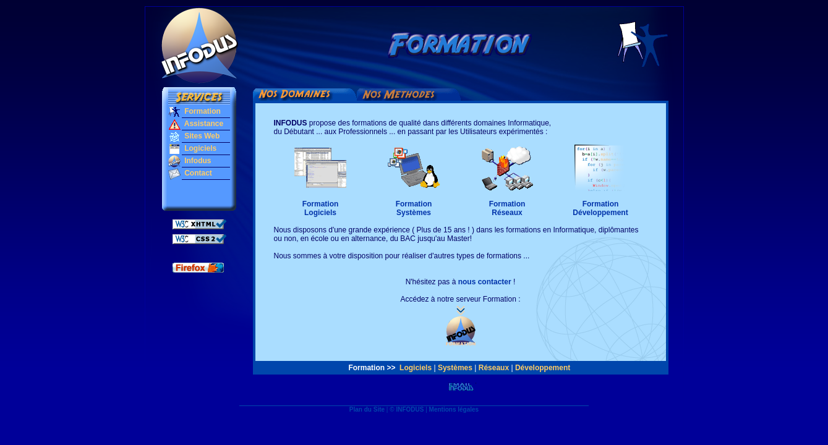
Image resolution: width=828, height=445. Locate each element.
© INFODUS (407, 409)
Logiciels (199, 148)
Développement (543, 367)
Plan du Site (367, 409)
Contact (197, 173)
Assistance (202, 123)
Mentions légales (454, 409)
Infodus (196, 160)
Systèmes (455, 367)
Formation (201, 111)
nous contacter (484, 282)
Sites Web (201, 136)
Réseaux (493, 367)
